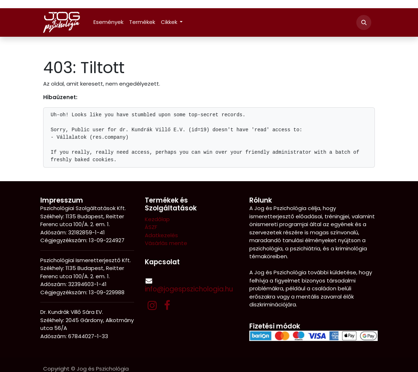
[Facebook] (167, 305)
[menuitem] (108, 22)
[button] (363, 22)
